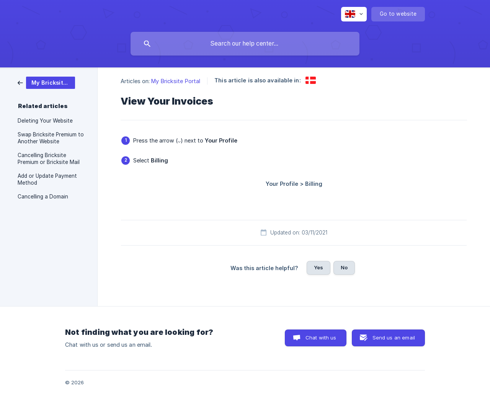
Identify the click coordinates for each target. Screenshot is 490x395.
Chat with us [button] (320, 337)
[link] (46, 82)
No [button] (344, 267)
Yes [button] (318, 267)
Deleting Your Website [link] (45, 121)
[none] (354, 14)
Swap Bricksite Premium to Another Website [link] (51, 137)
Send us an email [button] (393, 337)
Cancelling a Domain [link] (43, 196)
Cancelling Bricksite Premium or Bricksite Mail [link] (49, 158)
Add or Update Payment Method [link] (47, 179)
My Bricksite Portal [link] (175, 81)
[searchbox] (245, 44)
